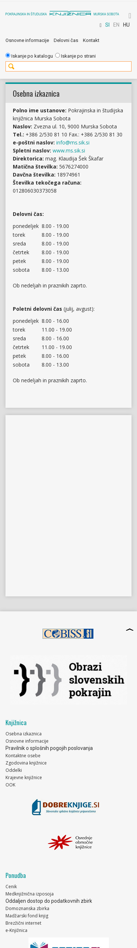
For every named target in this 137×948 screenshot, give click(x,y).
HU (126, 25)
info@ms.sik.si (73, 142)
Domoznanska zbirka (27, 908)
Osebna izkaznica (23, 734)
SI (107, 25)
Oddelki (13, 770)
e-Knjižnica (16, 930)
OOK (10, 785)
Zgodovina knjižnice (26, 763)
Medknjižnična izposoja (29, 894)
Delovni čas (66, 40)
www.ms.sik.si (69, 150)
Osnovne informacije (27, 40)
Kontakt (91, 40)
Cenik (11, 886)
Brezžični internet (23, 923)
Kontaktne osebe (23, 755)
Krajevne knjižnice (23, 777)
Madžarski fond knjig (26, 916)
